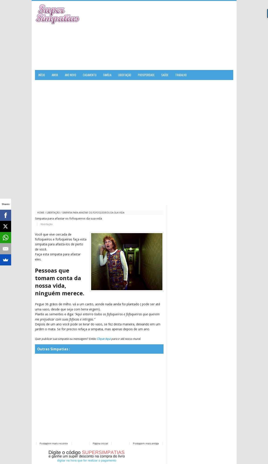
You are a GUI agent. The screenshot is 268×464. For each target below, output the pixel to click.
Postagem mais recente (54, 443)
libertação (53, 212)
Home (40, 212)
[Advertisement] (181, 35)
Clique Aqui (104, 339)
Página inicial (100, 443)
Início (41, 75)
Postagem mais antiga (146, 443)
